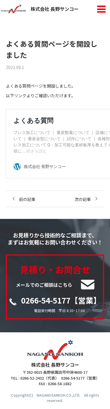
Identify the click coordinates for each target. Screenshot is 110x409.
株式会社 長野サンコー (40, 8)
